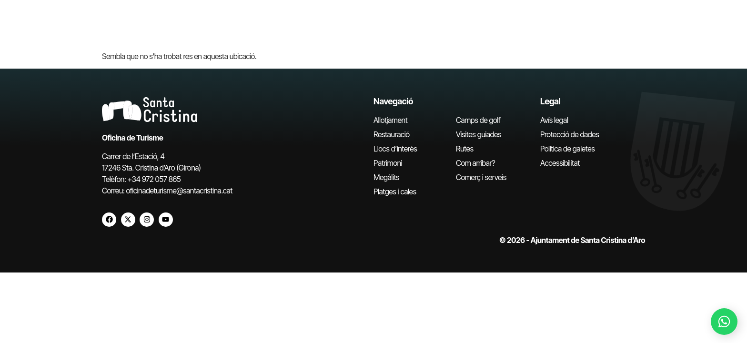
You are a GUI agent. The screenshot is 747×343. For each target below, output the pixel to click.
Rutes (465, 148)
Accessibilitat (560, 163)
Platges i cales (395, 191)
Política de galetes (567, 148)
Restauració (392, 134)
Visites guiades (478, 134)
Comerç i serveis (481, 177)
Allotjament (390, 120)
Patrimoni (388, 163)
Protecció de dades (569, 134)
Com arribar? (475, 163)
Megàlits (386, 177)
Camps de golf (478, 120)
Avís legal (554, 120)
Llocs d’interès (395, 148)
